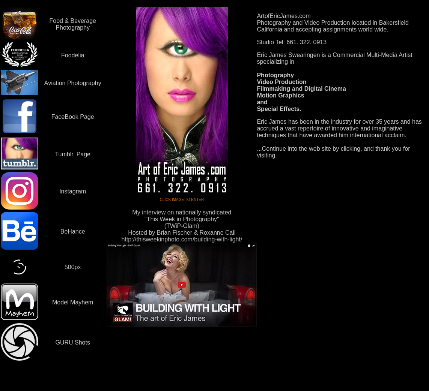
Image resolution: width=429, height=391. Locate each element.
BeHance (72, 231)
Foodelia (72, 55)
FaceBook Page (72, 117)
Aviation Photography (72, 83)
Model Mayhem (72, 302)
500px (73, 267)
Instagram (72, 191)
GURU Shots (72, 342)
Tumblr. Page (72, 154)
